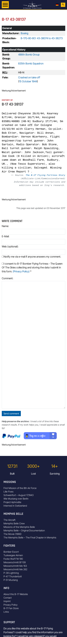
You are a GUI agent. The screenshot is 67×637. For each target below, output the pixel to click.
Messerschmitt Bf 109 (15, 562)
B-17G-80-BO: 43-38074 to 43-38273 (42, 38)
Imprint (7, 601)
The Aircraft (9, 519)
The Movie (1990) (12, 534)
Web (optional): (10, 246)
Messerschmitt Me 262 (15, 569)
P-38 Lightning (11, 572)
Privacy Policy (10, 604)
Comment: (7, 278)
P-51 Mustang (11, 579)
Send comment (11, 413)
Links (6, 611)
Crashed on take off (29, 77)
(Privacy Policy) (21, 271)
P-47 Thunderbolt (13, 576)
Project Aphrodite (12, 502)
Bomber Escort (11, 551)
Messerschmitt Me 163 (15, 565)
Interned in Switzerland (15, 505)
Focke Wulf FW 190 (13, 558)
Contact (8, 597)
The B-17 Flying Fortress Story (45, 175)
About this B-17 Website (16, 594)
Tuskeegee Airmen (13, 555)
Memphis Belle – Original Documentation (24, 530)
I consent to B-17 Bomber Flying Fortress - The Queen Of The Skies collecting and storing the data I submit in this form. (32, 267)
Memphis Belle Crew (14, 523)
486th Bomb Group (29, 54)
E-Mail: (5, 236)
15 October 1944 (28, 81)
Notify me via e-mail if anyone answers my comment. (31, 256)
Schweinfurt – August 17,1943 (19, 495)
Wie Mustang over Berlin (16, 498)
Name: (5, 226)
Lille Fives (8, 491)
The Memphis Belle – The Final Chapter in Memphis (30, 537)
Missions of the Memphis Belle (19, 526)
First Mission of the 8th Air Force (20, 488)
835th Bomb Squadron (30, 63)
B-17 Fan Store (11, 608)
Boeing (24, 33)
